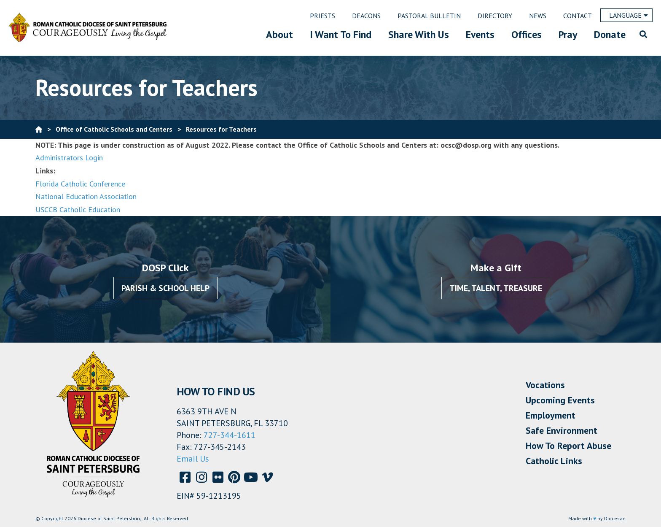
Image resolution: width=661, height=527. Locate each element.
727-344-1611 (229, 435)
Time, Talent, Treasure (495, 288)
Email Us (193, 458)
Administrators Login (69, 157)
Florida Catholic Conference (80, 184)
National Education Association (86, 196)
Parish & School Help (165, 288)
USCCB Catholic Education (77, 209)
